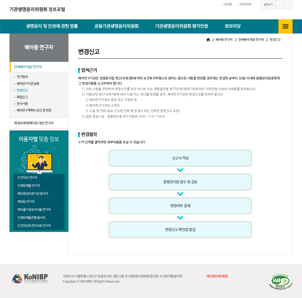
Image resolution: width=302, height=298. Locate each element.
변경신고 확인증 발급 (180, 229)
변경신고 (22, 90)
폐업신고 (22, 97)
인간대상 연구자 (27, 178)
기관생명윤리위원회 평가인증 (181, 26)
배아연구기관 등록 (28, 84)
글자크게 (279, 4)
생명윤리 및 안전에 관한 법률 (52, 26)
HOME (228, 4)
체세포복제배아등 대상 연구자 (34, 123)
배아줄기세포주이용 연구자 (34, 210)
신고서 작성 (180, 158)
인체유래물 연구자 (28, 186)
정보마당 (233, 26)
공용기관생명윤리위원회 (116, 26)
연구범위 (22, 77)
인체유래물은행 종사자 (31, 218)
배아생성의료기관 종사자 (32, 194)
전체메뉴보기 (285, 26)
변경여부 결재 (180, 206)
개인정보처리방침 (217, 276)
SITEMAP (245, 4)
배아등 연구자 (25, 202)
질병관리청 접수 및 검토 (180, 182)
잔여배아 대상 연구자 (28, 67)
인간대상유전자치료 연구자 (34, 226)
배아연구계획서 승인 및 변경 (34, 110)
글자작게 (288, 4)
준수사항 (22, 104)
